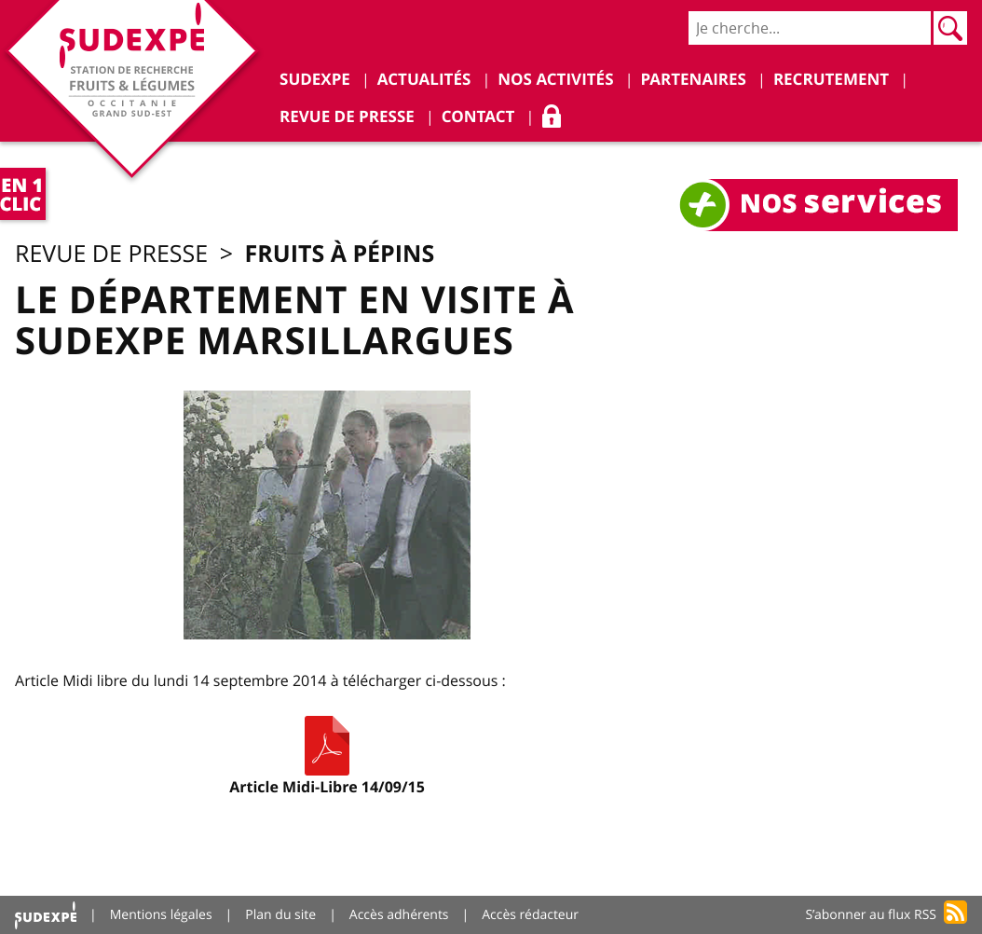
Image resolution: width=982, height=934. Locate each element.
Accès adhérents (399, 915)
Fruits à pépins (340, 253)
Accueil (45, 915)
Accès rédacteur (530, 915)
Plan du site (280, 915)
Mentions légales (161, 915)
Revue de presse (111, 254)
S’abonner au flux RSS (870, 915)
